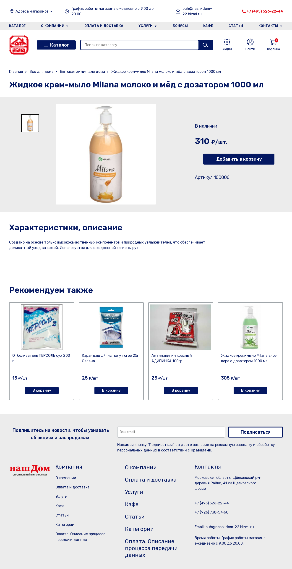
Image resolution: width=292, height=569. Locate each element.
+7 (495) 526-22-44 (265, 11)
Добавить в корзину (239, 159)
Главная (16, 71)
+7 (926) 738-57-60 (211, 512)
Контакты (268, 26)
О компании (52, 26)
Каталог (17, 26)
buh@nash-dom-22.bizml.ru (197, 11)
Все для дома (41, 71)
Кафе (208, 26)
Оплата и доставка (103, 26)
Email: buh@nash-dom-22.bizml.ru (224, 527)
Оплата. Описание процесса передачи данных (151, 548)
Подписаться (255, 432)
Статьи (236, 26)
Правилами (201, 450)
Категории (64, 524)
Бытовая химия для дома (82, 71)
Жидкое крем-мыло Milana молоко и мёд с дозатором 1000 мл (166, 71)
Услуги (146, 26)
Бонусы (180, 26)
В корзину (41, 390)
